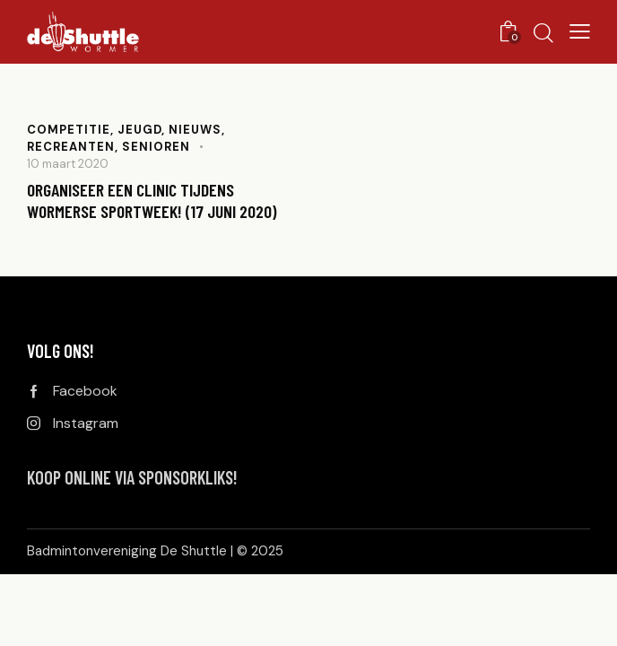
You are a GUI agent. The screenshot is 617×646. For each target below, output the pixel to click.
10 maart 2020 (68, 163)
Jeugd (139, 129)
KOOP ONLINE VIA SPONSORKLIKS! (132, 477)
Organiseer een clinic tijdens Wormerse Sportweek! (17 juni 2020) (152, 201)
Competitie (68, 129)
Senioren (156, 146)
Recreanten (71, 146)
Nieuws (195, 129)
